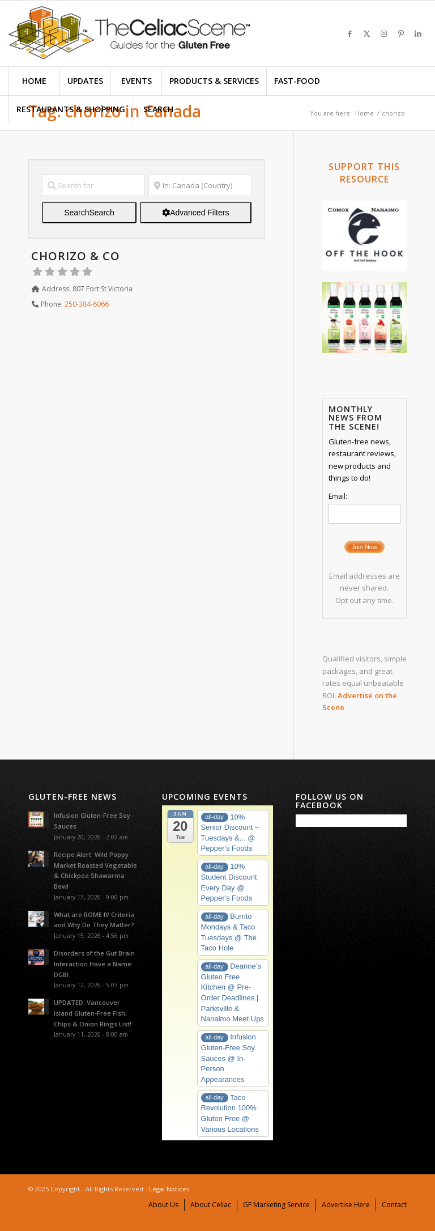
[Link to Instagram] (384, 33)
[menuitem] (33, 81)
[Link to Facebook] (350, 33)
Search (89, 212)
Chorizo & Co (75, 256)
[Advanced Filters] (195, 212)
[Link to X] (367, 33)
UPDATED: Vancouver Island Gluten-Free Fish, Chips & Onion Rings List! (92, 1013)
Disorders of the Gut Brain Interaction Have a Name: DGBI (94, 964)
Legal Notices (169, 1189)
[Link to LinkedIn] (418, 33)
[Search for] (93, 185)
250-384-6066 (87, 304)
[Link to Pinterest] (401, 33)
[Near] (199, 185)
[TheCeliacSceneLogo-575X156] (129, 33)
